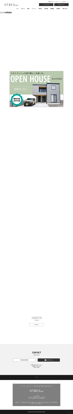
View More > (36, 324)
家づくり (23, 8)
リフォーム (34, 8)
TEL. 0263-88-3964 (46, 4)
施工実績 (46, 8)
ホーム (17, 8)
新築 (28, 8)
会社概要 (58, 8)
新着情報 (52, 8)
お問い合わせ (62, 4)
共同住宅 (40, 8)
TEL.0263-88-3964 (24, 360)
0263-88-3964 (33, 398)
